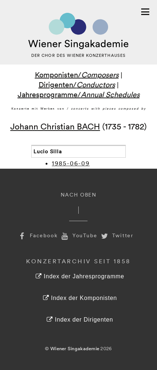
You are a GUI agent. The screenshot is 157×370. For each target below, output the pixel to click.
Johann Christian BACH (55, 126)
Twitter (116, 235)
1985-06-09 (71, 163)
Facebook (37, 235)
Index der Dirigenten (80, 319)
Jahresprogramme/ (79, 94)
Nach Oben (79, 194)
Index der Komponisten (80, 298)
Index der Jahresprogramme (80, 276)
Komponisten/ (77, 74)
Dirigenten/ (77, 84)
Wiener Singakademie (74, 348)
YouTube (78, 235)
